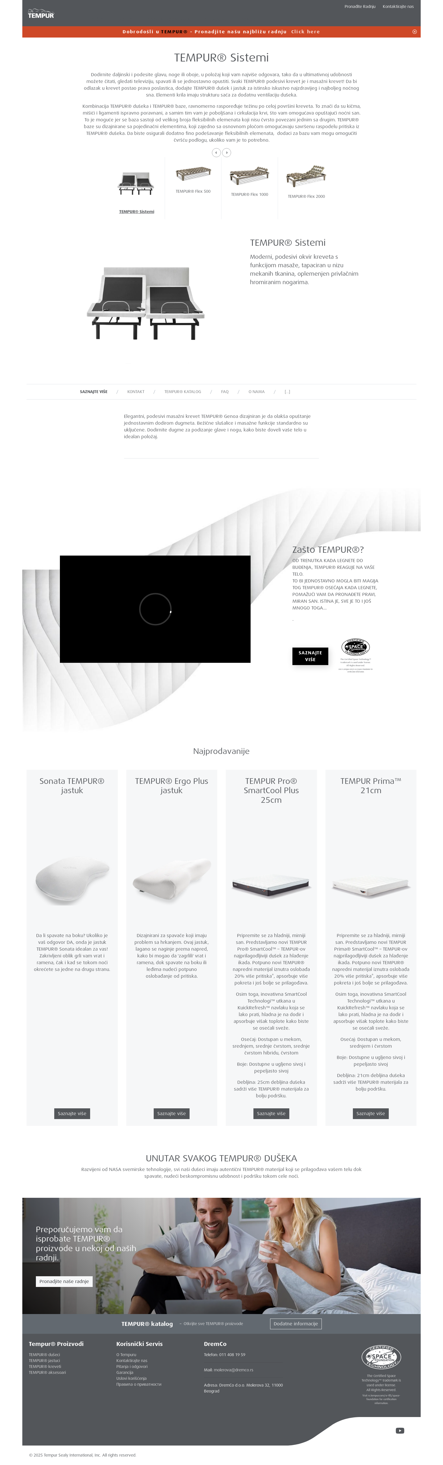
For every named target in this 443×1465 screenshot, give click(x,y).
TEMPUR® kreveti (45, 1366)
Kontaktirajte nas (398, 6)
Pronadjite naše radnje (64, 1281)
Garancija (124, 1372)
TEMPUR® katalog (182, 391)
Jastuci (125, 19)
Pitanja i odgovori (131, 1366)
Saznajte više (310, 656)
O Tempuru (126, 1354)
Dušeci (98, 19)
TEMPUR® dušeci (44, 1354)
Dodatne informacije (296, 1324)
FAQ (225, 391)
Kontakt (135, 391)
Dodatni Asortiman (168, 19)
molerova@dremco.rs (233, 1369)
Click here (305, 32)
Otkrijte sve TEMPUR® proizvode (213, 1323)
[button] (216, 152)
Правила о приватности (138, 1384)
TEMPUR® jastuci (44, 1360)
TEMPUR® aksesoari (47, 1372)
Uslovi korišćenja (131, 1378)
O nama (257, 391)
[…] (287, 391)
